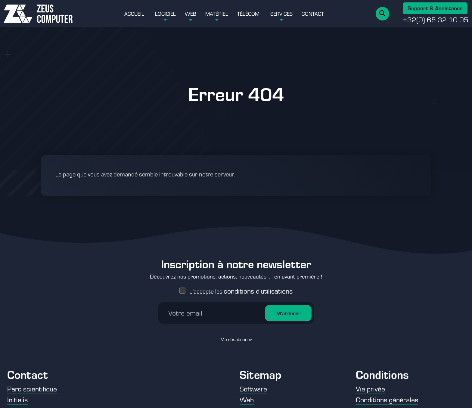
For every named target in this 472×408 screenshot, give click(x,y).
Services (281, 13)
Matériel (216, 13)
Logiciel (165, 13)
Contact (313, 13)
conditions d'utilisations (258, 286)
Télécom (248, 13)
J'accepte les (241, 287)
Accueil (134, 13)
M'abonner (288, 308)
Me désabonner (236, 335)
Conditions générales (387, 399)
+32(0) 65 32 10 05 (435, 19)
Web (190, 13)
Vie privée (370, 388)
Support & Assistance (435, 8)
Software (253, 388)
